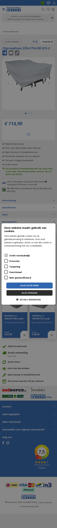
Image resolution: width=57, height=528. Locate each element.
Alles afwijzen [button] (29, 292)
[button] (28, 299)
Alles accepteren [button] (29, 285)
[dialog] (28, 264)
